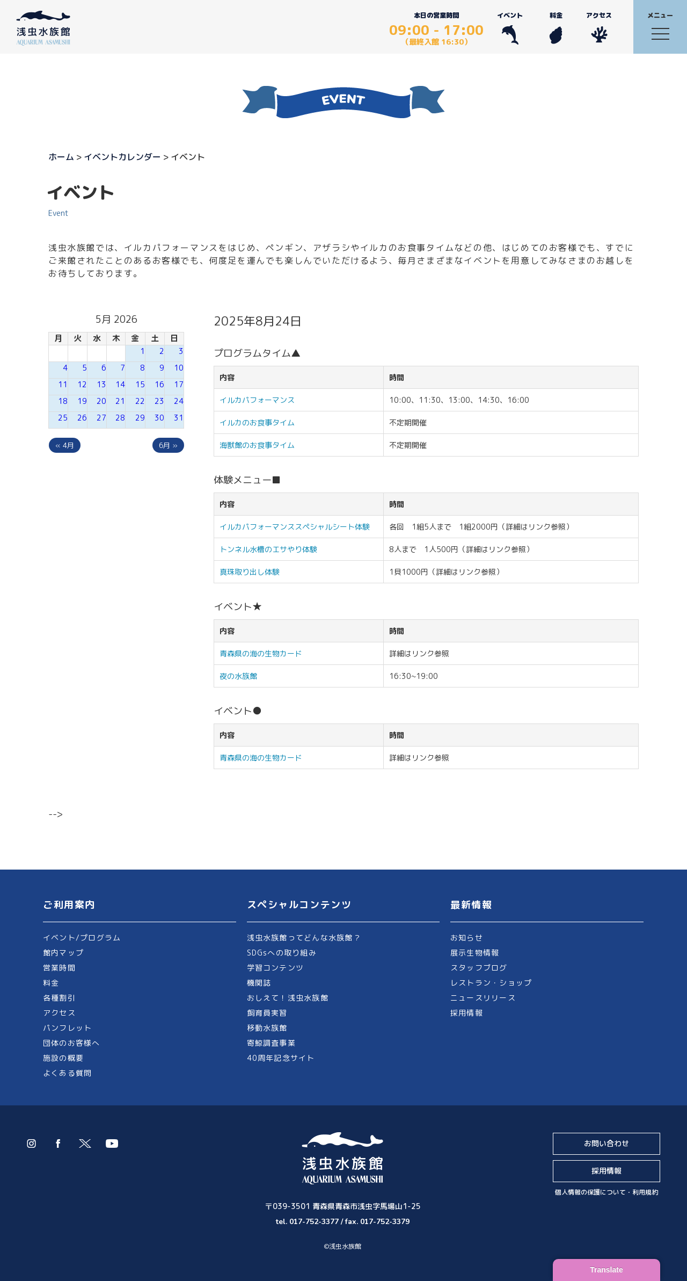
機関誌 (259, 983)
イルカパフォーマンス (261, 400)
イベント (510, 28)
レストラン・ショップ (491, 983)
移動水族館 (267, 1028)
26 (82, 417)
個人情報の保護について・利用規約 (606, 1192)
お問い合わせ (606, 1143)
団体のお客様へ (71, 1043)
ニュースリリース (483, 998)
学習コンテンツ (275, 967)
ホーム (61, 157)
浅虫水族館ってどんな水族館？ (304, 937)
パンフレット (67, 1028)
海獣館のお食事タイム (257, 445)
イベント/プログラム (82, 937)
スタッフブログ (479, 967)
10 (179, 368)
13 (101, 384)
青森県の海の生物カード (261, 653)
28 (120, 417)
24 (179, 401)
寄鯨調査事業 (271, 1043)
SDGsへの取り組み (282, 952)
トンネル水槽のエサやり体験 (268, 549)
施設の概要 (63, 1058)
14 (120, 384)
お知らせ (466, 937)
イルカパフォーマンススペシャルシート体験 (295, 527)
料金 (555, 28)
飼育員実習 (267, 1013)
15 (140, 384)
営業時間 (59, 967)
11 (63, 384)
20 (101, 401)
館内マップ (63, 952)
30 (159, 417)
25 (63, 417)
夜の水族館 (238, 676)
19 (82, 401)
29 (140, 417)
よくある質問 (67, 1073)
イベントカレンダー (122, 157)
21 (120, 401)
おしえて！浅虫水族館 (287, 998)
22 (140, 401)
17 (179, 384)
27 (101, 417)
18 (63, 401)
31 (179, 417)
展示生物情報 (474, 952)
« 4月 (64, 445)
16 (159, 384)
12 (82, 384)
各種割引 (59, 998)
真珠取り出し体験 (250, 572)
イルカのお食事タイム (257, 422)
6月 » (168, 445)
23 (159, 401)
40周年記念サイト (281, 1058)
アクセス (599, 28)
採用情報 (466, 1013)
